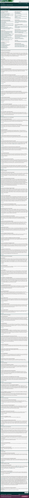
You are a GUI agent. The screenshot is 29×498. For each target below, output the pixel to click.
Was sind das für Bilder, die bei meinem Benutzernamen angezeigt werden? (7, 25)
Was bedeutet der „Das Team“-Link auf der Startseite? (21, 18)
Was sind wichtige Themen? (4, 46)
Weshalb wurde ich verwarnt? (4, 36)
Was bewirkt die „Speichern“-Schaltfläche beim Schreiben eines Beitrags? (7, 38)
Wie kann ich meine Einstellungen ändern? (5, 20)
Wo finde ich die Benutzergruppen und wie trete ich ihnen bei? (21, 14)
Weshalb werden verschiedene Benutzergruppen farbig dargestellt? (21, 16)
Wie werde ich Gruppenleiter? (18, 15)
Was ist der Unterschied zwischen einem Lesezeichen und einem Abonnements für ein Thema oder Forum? (21, 35)
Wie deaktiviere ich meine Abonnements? (19, 38)
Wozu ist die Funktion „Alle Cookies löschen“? (6, 18)
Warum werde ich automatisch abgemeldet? (5, 17)
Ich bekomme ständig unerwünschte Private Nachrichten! (21, 21)
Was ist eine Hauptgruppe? (18, 17)
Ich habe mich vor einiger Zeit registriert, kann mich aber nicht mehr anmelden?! (7, 15)
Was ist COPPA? (3, 12)
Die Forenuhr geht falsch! (3, 22)
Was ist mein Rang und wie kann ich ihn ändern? (6, 27)
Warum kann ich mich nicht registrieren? (5, 13)
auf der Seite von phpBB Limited (19, 467)
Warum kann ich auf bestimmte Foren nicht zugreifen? (7, 35)
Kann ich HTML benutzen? (4, 43)
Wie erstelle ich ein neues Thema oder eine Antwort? (6, 31)
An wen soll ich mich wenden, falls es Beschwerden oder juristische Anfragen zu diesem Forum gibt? (21, 45)
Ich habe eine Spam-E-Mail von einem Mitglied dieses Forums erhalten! (21, 22)
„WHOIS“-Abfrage (3, 478)
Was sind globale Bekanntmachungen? (5, 45)
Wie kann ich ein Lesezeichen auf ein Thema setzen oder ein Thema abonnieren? (21, 37)
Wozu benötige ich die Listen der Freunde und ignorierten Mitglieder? (21, 25)
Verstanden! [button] (24, 496)
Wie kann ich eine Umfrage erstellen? (5, 33)
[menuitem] (4, 3)
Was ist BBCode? (3, 42)
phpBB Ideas (10, 472)
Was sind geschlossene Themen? (4, 47)
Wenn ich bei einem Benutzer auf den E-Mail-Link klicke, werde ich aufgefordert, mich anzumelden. (7, 28)
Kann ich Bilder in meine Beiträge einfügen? (5, 44)
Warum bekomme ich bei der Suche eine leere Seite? (21, 31)
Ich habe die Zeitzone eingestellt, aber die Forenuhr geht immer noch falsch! (7, 23)
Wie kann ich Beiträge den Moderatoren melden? (6, 37)
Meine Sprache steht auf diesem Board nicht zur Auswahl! (7, 24)
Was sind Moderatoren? (17, 12)
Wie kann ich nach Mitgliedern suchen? (19, 32)
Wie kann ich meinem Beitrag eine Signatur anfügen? (7, 32)
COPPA (15, 76)
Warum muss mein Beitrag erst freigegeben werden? (6, 39)
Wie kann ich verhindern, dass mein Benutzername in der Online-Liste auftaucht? (7, 21)
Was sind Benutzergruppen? (18, 13)
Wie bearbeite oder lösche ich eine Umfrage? (6, 34)
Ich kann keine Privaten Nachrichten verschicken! (20, 20)
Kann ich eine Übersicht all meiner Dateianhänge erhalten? (21, 41)
